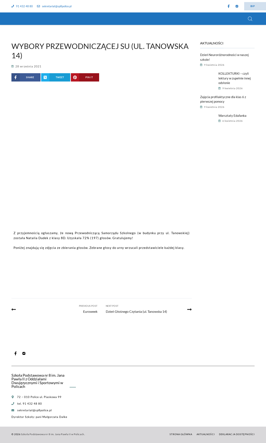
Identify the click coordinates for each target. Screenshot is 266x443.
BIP (252, 6)
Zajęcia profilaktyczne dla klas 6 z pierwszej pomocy (223, 99)
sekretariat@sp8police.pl (54, 6)
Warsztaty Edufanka (232, 115)
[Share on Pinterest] (85, 77)
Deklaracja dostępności (237, 434)
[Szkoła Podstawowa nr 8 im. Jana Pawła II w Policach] (16, 18)
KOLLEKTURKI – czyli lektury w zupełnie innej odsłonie (234, 78)
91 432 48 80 (22, 6)
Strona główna (181, 434)
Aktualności (206, 434)
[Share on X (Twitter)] (55, 77)
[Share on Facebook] (26, 77)
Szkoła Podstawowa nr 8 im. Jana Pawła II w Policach (52, 434)
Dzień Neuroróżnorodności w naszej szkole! (224, 57)
